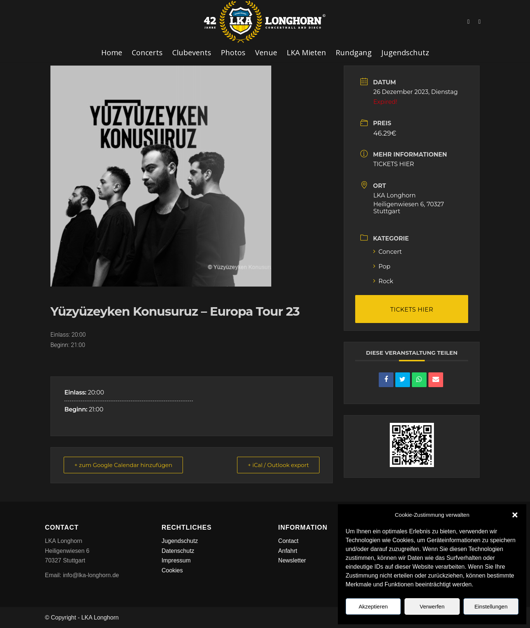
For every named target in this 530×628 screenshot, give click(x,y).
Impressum (176, 560)
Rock (383, 281)
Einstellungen (491, 606)
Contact (288, 541)
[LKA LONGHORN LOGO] (265, 21)
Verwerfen (432, 606)
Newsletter (292, 560)
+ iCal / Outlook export (278, 465)
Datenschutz (178, 551)
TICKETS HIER (393, 164)
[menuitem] (111, 52)
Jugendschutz (180, 541)
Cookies (172, 570)
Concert (387, 251)
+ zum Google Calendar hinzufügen (123, 465)
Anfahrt (287, 551)
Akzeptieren (373, 606)
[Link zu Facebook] (468, 21)
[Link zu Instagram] (479, 21)
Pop (381, 266)
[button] (515, 515)
